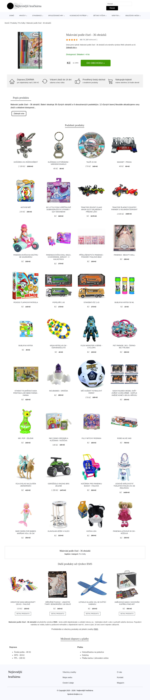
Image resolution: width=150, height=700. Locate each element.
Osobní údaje (68, 683)
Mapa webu (67, 677)
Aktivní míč (26, 207)
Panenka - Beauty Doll (124, 255)
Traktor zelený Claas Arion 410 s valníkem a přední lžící (91, 209)
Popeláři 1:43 (58, 302)
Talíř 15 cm (91, 162)
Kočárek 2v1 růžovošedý (26, 162)
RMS (122, 45)
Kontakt (120, 677)
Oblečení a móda (132, 15)
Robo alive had (124, 438)
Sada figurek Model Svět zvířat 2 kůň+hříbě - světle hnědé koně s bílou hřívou (124, 393)
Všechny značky (69, 672)
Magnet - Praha (124, 162)
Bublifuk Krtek (26, 345)
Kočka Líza (91, 531)
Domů (11, 15)
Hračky (22, 15)
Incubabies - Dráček (58, 391)
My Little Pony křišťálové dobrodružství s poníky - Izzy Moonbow (58, 209)
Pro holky (21, 23)
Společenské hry (55, 15)
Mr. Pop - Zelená (25, 438)
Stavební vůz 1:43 (91, 302)
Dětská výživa (99, 15)
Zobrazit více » (71, 47)
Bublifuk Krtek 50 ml (124, 302)
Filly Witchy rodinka (91, 438)
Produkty (13, 23)
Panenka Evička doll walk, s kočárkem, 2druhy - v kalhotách (58, 257)
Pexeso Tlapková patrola (25, 302)
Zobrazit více (19, 114)
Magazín (120, 683)
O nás (119, 672)
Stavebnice (37, 15)
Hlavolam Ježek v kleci (58, 531)
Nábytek (115, 15)
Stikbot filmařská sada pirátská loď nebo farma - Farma (25, 393)
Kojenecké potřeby (78, 15)
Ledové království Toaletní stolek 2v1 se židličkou (124, 486)
